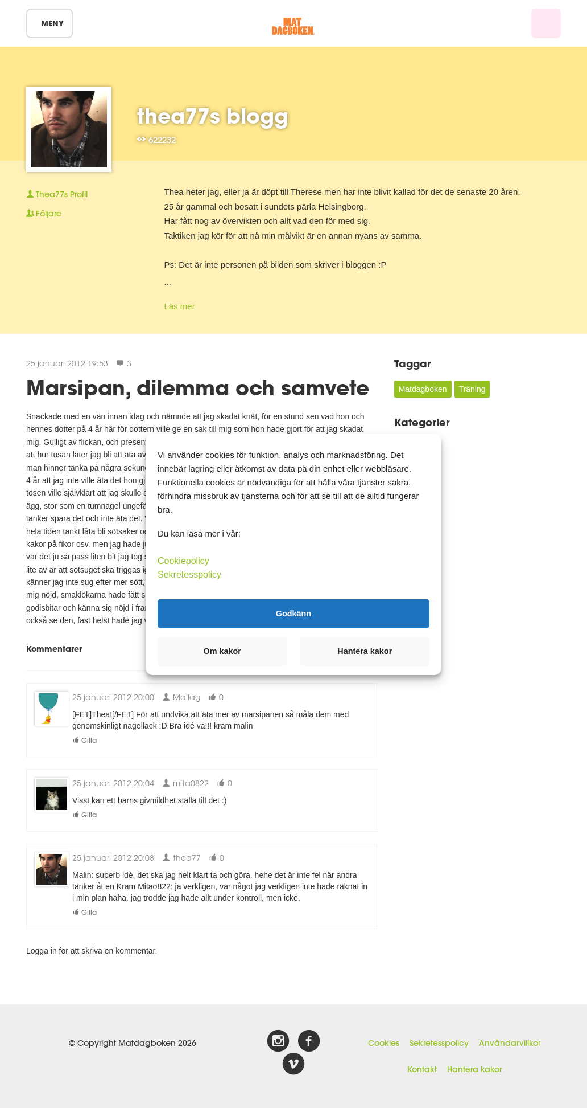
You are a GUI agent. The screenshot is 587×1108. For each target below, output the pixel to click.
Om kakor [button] (222, 651)
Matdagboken (423, 389)
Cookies (383, 1043)
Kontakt (422, 1069)
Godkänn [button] (293, 613)
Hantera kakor (474, 1069)
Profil (57, 194)
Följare (43, 213)
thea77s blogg (212, 115)
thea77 (181, 857)
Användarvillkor (509, 1043)
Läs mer (179, 306)
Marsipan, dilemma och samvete (197, 387)
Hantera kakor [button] (364, 651)
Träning (472, 389)
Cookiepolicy (183, 560)
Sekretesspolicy (439, 1043)
